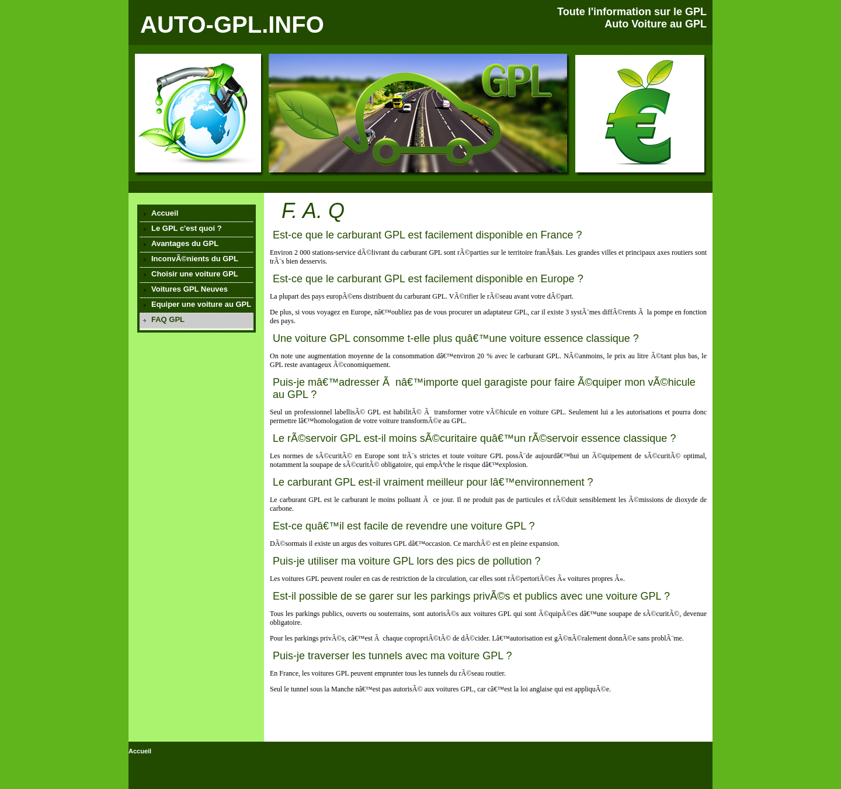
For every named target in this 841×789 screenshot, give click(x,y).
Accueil (164, 213)
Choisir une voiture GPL (194, 273)
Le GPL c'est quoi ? (186, 228)
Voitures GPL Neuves (189, 289)
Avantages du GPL (184, 243)
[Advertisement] (196, 402)
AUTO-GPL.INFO (232, 24)
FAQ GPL (168, 319)
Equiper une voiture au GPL (201, 304)
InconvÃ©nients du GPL (194, 258)
